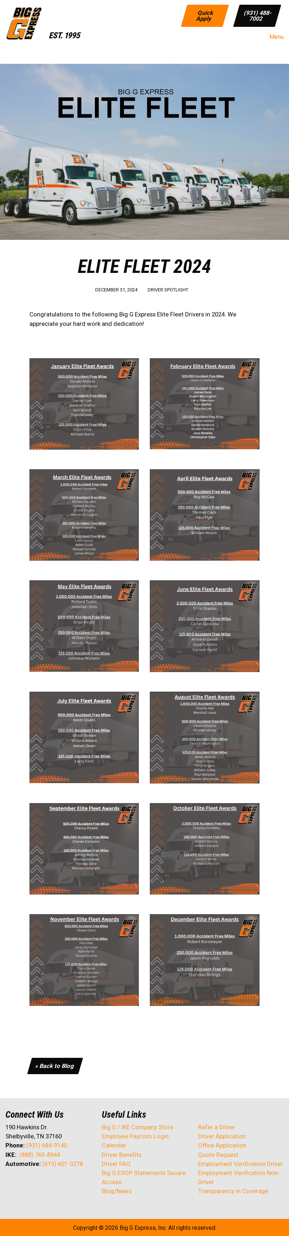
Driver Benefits (122, 1154)
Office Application (223, 1145)
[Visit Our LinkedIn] (34, 1183)
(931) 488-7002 (258, 15)
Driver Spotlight (168, 289)
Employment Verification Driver (240, 1163)
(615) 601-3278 (62, 1163)
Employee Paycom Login (135, 1136)
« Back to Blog (55, 1065)
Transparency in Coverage (233, 1191)
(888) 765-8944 (39, 1154)
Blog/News (117, 1191)
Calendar (114, 1145)
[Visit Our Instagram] (58, 1183)
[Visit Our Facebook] (11, 1183)
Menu (273, 37)
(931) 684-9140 (46, 1145)
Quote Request (218, 1154)
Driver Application (222, 1136)
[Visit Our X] (23, 1183)
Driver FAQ (116, 1163)
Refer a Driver (216, 1127)
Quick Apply (205, 15)
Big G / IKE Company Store (137, 1127)
